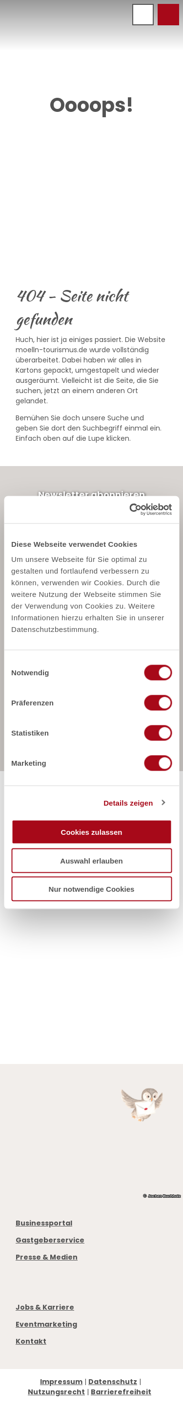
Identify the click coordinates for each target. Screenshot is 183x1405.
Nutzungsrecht (56, 1392)
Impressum (61, 1382)
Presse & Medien (47, 1257)
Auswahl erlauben (91, 860)
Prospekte (35, 985)
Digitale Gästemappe (56, 1005)
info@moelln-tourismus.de (83, 957)
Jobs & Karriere (45, 1307)
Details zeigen (128, 802)
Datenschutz (112, 1382)
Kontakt (31, 1341)
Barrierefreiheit (121, 1392)
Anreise (30, 995)
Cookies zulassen (91, 832)
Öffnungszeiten (46, 974)
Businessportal (44, 1223)
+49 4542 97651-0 (61, 947)
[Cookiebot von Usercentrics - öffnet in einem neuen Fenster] (130, 510)
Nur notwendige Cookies (92, 889)
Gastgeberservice (50, 1240)
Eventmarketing (46, 1324)
